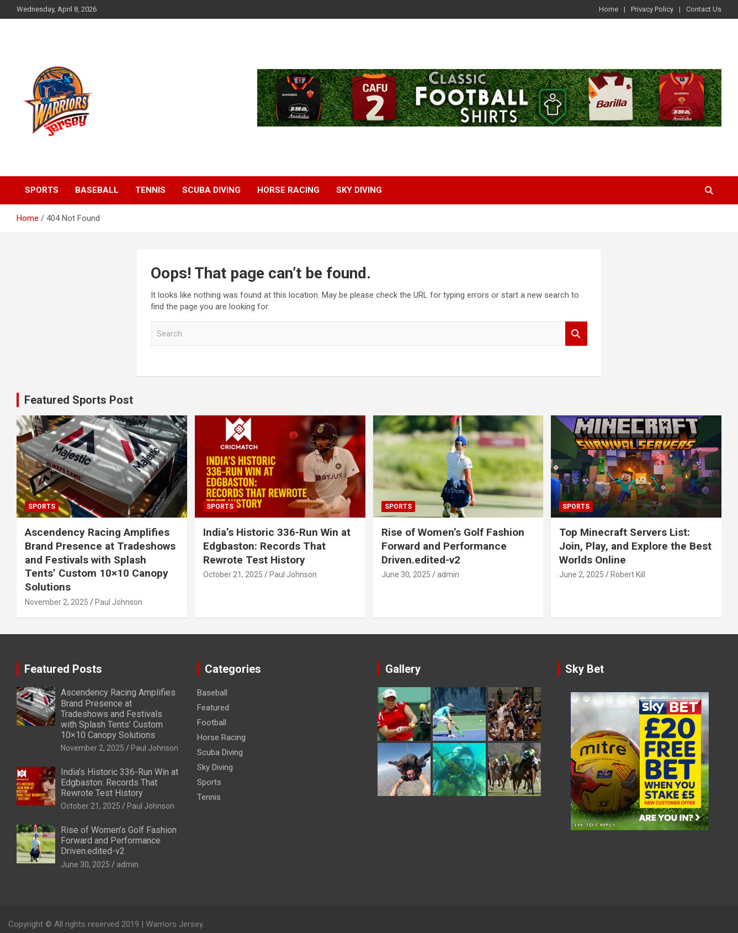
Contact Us (703, 9)
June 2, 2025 (581, 574)
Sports (42, 190)
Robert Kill (627, 574)
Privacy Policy (652, 9)
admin (448, 574)
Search (576, 333)
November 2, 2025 (56, 602)
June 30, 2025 (406, 574)
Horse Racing (288, 190)
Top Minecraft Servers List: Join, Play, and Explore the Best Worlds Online (635, 546)
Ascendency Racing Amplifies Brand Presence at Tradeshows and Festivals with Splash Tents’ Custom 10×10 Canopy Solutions (100, 559)
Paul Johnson (118, 602)
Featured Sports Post (78, 400)
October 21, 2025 (233, 574)
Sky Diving (359, 190)
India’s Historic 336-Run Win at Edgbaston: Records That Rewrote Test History (277, 546)
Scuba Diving (211, 190)
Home (608, 9)
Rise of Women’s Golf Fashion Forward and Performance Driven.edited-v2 (452, 546)
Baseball (97, 190)
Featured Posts (63, 669)
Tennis (150, 190)
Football (211, 723)
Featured (213, 708)
